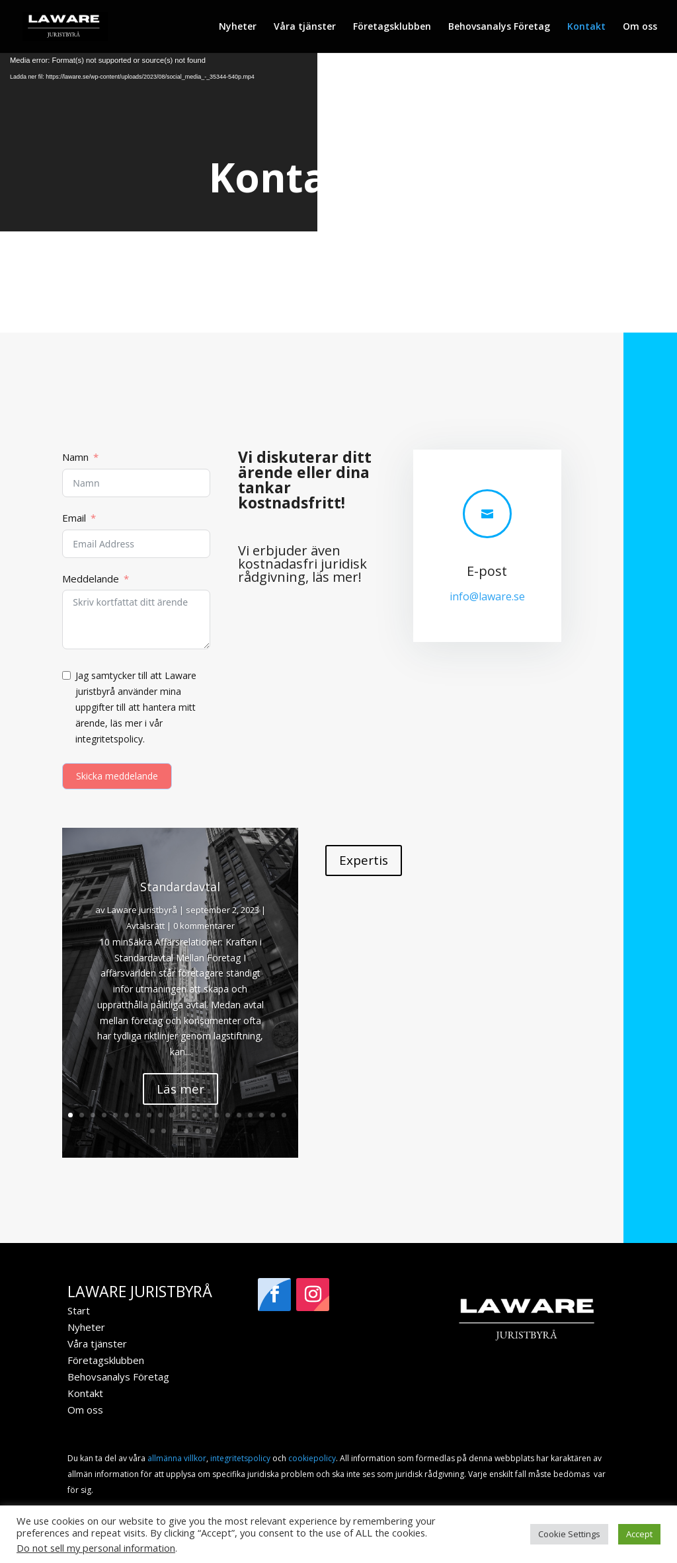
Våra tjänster (305, 27)
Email (74, 517)
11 (182, 1115)
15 (227, 1115)
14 (216, 1115)
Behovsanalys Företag (499, 27)
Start (78, 1310)
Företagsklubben (392, 27)
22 (163, 1131)
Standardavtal (180, 887)
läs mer (335, 577)
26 (208, 1131)
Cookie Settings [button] (569, 1534)
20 (284, 1115)
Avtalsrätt (145, 926)
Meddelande (90, 578)
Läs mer (180, 1089)
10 (171, 1115)
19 (272, 1115)
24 (186, 1131)
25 (197, 1131)
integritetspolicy (240, 1458)
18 (261, 1115)
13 (205, 1115)
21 (152, 1131)
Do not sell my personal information (96, 1547)
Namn (75, 456)
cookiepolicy (312, 1458)
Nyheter (238, 27)
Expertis (363, 860)
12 (194, 1115)
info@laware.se (487, 596)
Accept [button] (639, 1534)
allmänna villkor (176, 1458)
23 (175, 1131)
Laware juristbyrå (142, 910)
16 (239, 1115)
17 (250, 1115)
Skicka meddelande (117, 776)
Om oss (640, 27)
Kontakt (586, 27)
